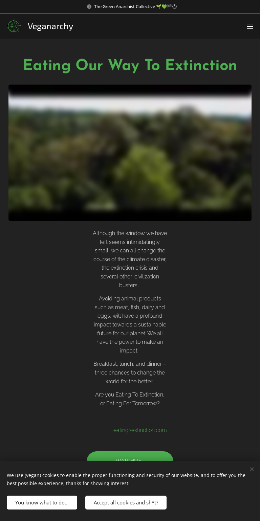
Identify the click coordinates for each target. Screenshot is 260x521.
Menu (250, 26)
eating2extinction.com (140, 430)
